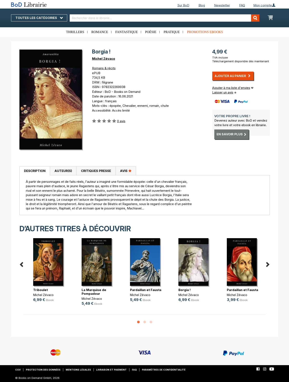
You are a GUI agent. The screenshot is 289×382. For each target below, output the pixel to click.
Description (34, 171)
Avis (125, 170)
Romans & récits (104, 68)
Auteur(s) (63, 171)
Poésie (150, 32)
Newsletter (222, 5)
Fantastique (126, 32)
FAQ (242, 5)
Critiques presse (96, 171)
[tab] (34, 170)
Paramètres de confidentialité (164, 369)
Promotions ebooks (205, 32)
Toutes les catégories (39, 18)
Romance (99, 32)
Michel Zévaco (103, 59)
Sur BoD (183, 5)
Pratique (172, 32)
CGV (18, 369)
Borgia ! (184, 290)
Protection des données (43, 369)
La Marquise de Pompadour (94, 292)
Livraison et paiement (111, 369)
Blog (201, 5)
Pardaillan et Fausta (145, 290)
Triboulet (40, 290)
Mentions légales (78, 369)
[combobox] (164, 18)
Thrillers (75, 32)
